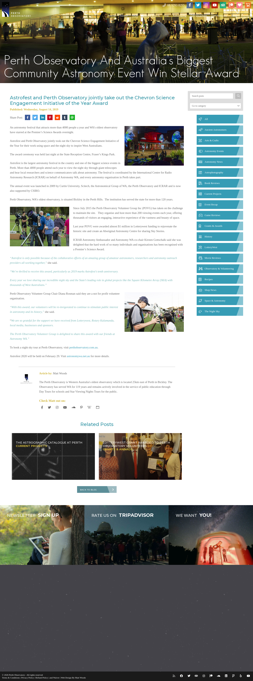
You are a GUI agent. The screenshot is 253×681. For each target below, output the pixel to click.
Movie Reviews (213, 257)
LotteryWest (211, 247)
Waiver (56, 677)
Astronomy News (214, 161)
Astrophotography (214, 172)
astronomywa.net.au (78, 356)
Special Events (151, 15)
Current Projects (213, 193)
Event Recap (211, 204)
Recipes (209, 279)
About (124, 15)
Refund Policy (42, 677)
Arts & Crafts (212, 140)
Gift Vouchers (198, 15)
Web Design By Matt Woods (73, 677)
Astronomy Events (214, 151)
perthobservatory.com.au (83, 347)
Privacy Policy (27, 677)
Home (112, 15)
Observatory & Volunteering (219, 268)
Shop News (210, 289)
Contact (246, 15)
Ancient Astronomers (216, 129)
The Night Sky (212, 311)
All (206, 119)
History (208, 236)
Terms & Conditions (11, 677)
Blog (234, 15)
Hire (166, 15)
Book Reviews (212, 183)
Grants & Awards (213, 225)
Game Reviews (212, 215)
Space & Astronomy (215, 300)
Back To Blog (88, 489)
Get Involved (219, 15)
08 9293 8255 (174, 5)
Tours (135, 15)
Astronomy (179, 15)
